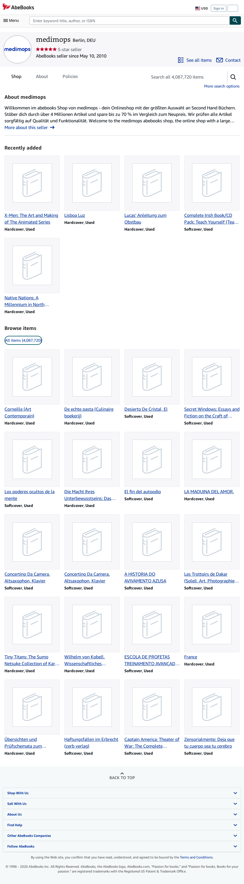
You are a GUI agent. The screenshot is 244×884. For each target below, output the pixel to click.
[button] (233, 76)
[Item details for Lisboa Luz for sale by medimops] (92, 187)
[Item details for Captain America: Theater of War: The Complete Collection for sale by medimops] (152, 714)
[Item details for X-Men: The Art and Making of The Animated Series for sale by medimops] (32, 190)
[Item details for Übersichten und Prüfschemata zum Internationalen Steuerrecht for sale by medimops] (32, 714)
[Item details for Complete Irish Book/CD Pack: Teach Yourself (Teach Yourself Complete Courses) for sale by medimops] (212, 190)
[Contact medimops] (228, 60)
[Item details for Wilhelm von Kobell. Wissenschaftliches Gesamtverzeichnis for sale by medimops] (92, 632)
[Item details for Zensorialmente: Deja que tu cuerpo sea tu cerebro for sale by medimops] (212, 714)
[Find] (235, 20)
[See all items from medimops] (194, 60)
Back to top (122, 777)
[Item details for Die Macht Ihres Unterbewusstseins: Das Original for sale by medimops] (92, 467)
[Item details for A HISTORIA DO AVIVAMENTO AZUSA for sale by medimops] (152, 549)
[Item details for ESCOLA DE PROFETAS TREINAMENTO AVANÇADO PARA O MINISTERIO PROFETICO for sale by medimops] (152, 632)
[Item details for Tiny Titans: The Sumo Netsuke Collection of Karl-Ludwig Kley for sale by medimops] (32, 632)
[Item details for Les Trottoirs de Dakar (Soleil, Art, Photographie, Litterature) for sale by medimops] (212, 549)
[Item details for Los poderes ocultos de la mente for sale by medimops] (32, 467)
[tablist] (44, 76)
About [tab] (42, 77)
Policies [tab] (70, 77)
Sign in (218, 8)
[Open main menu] (12, 20)
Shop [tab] (16, 77)
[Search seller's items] (182, 76)
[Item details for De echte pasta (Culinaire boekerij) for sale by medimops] (92, 384)
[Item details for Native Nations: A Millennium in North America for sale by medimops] (32, 273)
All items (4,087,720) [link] (23, 340)
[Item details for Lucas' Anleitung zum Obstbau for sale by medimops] (152, 190)
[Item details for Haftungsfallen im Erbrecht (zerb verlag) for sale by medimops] (92, 714)
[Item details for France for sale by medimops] (212, 628)
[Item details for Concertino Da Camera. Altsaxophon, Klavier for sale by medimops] (32, 549)
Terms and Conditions (196, 857)
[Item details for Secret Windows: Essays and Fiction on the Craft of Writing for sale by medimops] (212, 384)
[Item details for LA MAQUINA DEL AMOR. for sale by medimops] (212, 463)
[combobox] (129, 20)
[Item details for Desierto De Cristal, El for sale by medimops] (152, 380)
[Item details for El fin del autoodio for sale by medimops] (152, 463)
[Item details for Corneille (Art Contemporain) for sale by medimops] (32, 384)
